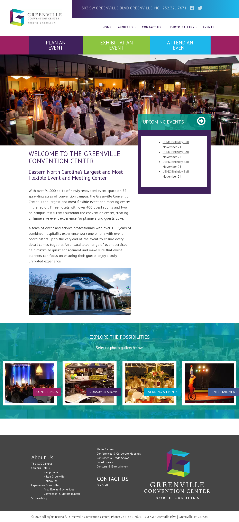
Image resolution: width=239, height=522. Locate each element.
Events (209, 27)
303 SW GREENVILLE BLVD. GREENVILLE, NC (120, 8)
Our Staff (102, 485)
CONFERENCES (47, 392)
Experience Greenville (45, 485)
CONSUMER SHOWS (104, 392)
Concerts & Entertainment (112, 466)
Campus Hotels (40, 468)
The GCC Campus (41, 463)
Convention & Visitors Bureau (62, 494)
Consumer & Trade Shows (113, 458)
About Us (126, 27)
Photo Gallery (182, 27)
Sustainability (39, 498)
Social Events (105, 462)
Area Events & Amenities (59, 489)
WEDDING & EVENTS (162, 392)
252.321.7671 (175, 8)
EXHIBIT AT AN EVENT (116, 45)
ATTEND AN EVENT (180, 45)
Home (107, 27)
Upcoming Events (163, 122)
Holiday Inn (50, 481)
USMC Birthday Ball (176, 142)
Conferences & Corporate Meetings (119, 453)
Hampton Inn (51, 472)
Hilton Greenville (54, 476)
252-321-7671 (131, 517)
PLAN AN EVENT (56, 45)
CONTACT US (151, 27)
